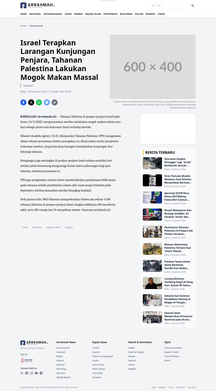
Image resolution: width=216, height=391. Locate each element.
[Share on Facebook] (23, 102)
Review (131, 356)
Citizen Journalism (173, 347)
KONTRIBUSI (111, 13)
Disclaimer (180, 387)
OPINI (68, 13)
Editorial (60, 364)
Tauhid (95, 347)
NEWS (23, 13)
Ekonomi (60, 373)
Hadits (95, 360)
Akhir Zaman (98, 368)
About (153, 387)
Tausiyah (96, 377)
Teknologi (61, 368)
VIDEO (161, 13)
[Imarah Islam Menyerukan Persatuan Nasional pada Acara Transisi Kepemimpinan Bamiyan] (168, 318)
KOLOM (139, 13)
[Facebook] (26, 373)
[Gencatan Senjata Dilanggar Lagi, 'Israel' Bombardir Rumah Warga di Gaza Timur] (168, 164)
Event (167, 360)
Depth (59, 356)
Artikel (131, 347)
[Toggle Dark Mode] (193, 5)
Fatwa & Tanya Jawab (102, 356)
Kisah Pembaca (171, 356)
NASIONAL (35, 13)
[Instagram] (31, 373)
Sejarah (132, 360)
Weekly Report (63, 377)
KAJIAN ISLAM (93, 13)
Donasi (171, 387)
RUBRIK (78, 13)
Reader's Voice (171, 352)
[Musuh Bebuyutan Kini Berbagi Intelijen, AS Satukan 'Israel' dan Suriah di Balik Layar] (168, 215)
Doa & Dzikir (98, 364)
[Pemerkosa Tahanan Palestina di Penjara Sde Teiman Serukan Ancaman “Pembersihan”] (168, 232)
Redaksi (132, 368)
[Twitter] (21, 373)
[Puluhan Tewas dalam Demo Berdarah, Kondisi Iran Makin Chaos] (168, 266)
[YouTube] (36, 373)
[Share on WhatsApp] (39, 102)
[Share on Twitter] (31, 102)
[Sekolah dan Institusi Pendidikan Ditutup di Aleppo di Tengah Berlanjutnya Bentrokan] (168, 301)
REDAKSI (150, 13)
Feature (60, 360)
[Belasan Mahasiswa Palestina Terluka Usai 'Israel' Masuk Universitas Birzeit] (168, 249)
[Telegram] (41, 373)
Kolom (131, 364)
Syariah (96, 352)
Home (23, 25)
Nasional (60, 352)
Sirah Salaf (97, 373)
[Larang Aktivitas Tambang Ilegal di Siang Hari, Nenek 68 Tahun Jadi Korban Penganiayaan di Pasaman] (168, 284)
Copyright (191, 387)
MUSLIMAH (126, 13)
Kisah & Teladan (136, 352)
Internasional (63, 347)
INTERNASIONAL (53, 13)
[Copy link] (55, 102)
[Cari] (153, 5)
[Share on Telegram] (47, 102)
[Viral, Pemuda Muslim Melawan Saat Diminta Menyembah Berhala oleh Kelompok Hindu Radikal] (168, 181)
